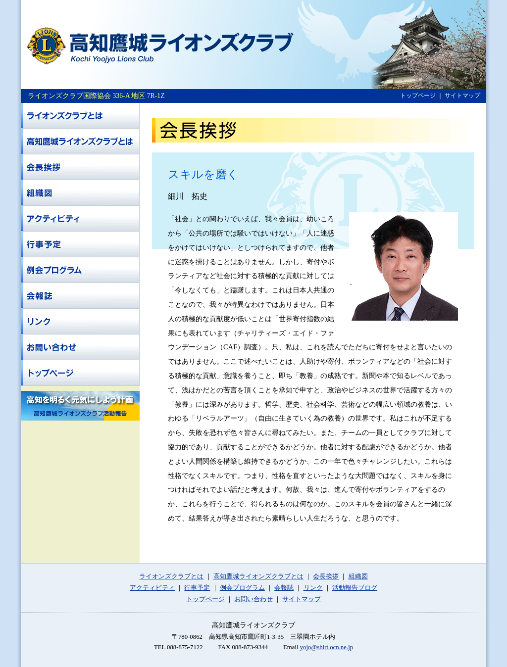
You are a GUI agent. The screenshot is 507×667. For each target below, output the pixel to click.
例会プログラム (242, 587)
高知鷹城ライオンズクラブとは (258, 576)
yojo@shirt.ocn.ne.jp (326, 647)
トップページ (418, 95)
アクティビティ (152, 587)
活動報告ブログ (354, 587)
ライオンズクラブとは (171, 576)
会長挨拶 (326, 576)
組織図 (358, 576)
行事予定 (197, 587)
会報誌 (284, 587)
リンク (313, 587)
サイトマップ (462, 95)
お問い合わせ (253, 599)
